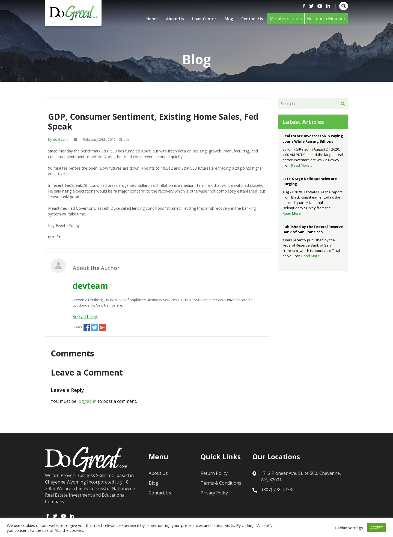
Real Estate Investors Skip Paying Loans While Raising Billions (312, 138)
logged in (87, 401)
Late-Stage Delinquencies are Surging (309, 181)
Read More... (301, 165)
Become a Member (326, 19)
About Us (170, 19)
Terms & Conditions (221, 483)
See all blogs (85, 317)
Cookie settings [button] (349, 527)
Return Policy (214, 473)
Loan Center (201, 19)
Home (145, 19)
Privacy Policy (214, 493)
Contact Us (251, 19)
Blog (226, 19)
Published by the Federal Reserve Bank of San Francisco (312, 229)
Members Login (286, 19)
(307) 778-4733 (277, 490)
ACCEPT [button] (376, 527)
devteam (60, 139)
